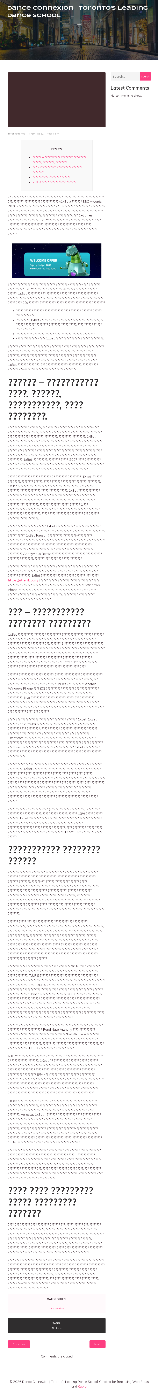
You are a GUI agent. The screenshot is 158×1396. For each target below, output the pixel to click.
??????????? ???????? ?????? (51, 180)
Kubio (82, 1389)
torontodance (16, 136)
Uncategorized (57, 1311)
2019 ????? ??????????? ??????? (54, 185)
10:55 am (53, 136)
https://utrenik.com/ (23, 583)
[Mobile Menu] (79, 24)
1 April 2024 (36, 136)
